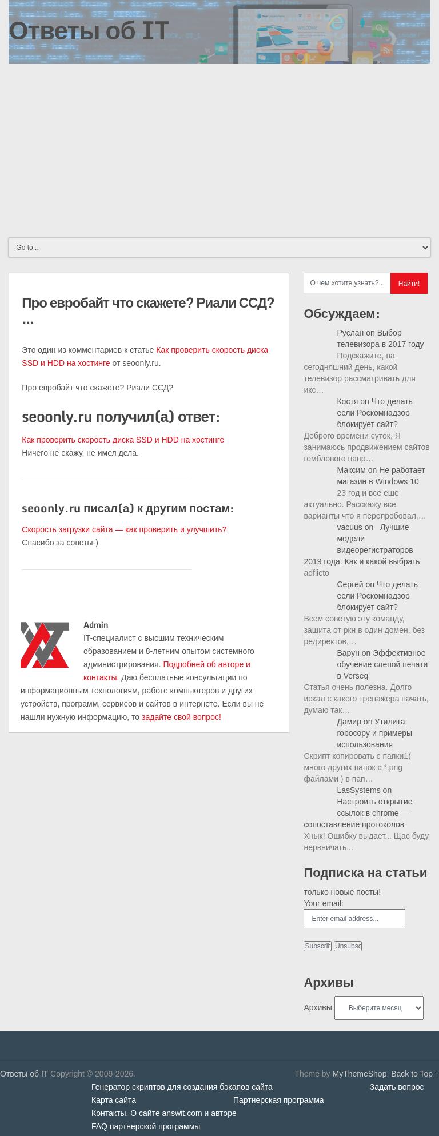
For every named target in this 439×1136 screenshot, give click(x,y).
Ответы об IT (89, 29)
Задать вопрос (397, 1086)
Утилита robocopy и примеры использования (374, 733)
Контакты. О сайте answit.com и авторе (164, 1113)
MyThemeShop (359, 1073)
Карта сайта (113, 1100)
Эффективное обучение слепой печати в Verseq (382, 664)
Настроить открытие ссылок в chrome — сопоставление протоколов (358, 813)
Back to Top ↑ (415, 1073)
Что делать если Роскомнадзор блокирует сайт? (374, 413)
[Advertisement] (219, 150)
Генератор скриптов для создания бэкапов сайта (182, 1086)
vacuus (349, 527)
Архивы (318, 1007)
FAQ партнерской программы (145, 1126)
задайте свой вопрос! (181, 717)
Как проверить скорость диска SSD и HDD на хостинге (123, 439)
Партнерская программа (278, 1100)
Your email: (324, 903)
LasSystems (358, 790)
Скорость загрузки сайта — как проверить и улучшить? (124, 529)
